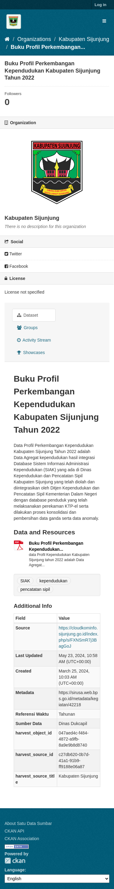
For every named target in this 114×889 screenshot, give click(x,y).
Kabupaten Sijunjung (84, 39)
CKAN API (14, 831)
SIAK (25, 580)
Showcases (31, 352)
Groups (27, 327)
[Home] (7, 39)
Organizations (34, 39)
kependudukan (53, 580)
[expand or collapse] (104, 21)
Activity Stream (34, 340)
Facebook (16, 266)
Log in (100, 4)
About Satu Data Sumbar (28, 823)
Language (15, 869)
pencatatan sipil (35, 589)
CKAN (15, 860)
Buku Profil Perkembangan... (48, 47)
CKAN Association (22, 838)
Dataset (27, 315)
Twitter (13, 253)
